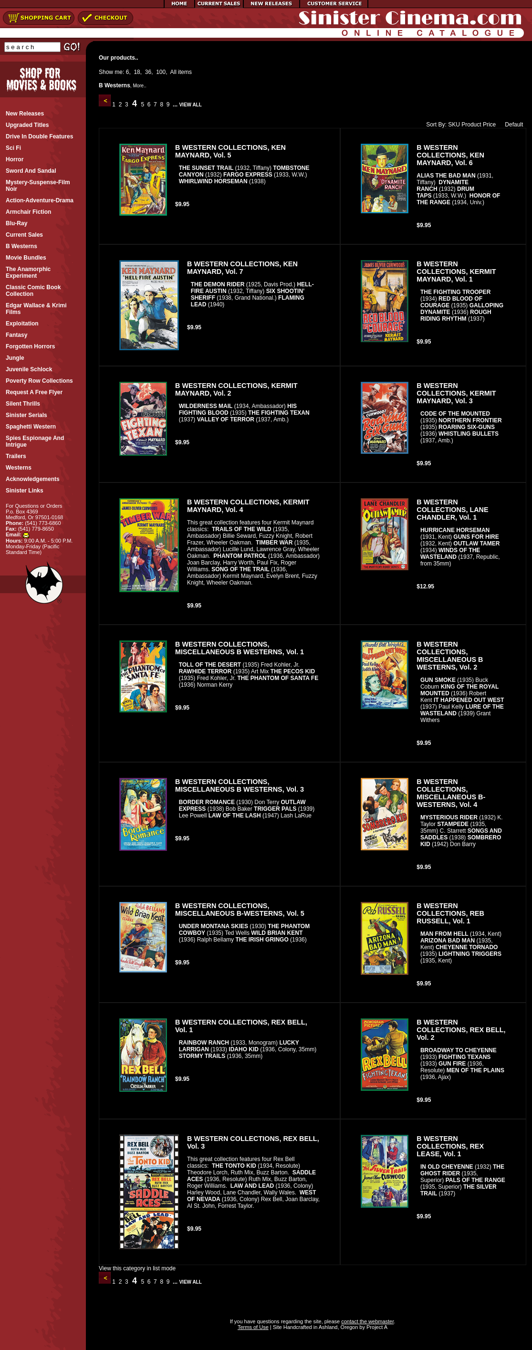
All (173, 72)
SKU (454, 124)
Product (471, 124)
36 (148, 72)
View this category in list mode (137, 1268)
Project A (376, 1327)
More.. (139, 85)
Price (489, 124)
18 (137, 72)
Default (512, 124)
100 (161, 72)
